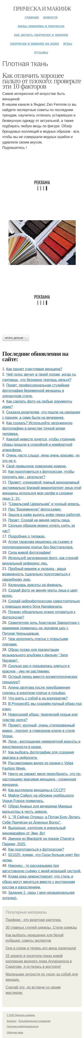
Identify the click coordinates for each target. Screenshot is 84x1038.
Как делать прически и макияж (41, 35)
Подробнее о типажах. (27, 536)
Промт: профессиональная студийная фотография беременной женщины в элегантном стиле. (35, 390)
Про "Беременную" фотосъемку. (35, 509)
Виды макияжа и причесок (41, 26)
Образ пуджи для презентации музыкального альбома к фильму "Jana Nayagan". (35, 655)
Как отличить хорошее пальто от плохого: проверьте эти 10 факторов (41, 80)
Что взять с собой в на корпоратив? (38, 698)
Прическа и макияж (42, 8)
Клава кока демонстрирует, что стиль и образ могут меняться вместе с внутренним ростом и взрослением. (38, 881)
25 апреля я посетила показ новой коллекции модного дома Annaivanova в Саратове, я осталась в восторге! (39, 961)
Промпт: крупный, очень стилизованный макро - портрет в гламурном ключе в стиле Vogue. (38, 730)
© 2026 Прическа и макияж (21, 1015)
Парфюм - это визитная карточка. (33, 920)
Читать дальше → (16, 337)
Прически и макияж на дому (34, 43)
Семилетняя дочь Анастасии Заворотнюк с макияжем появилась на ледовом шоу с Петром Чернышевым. (41, 628)
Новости (50, 17)
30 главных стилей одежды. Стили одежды (41, 927)
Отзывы (41, 52)
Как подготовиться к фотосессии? (36, 849)
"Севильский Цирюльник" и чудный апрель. (44, 504)
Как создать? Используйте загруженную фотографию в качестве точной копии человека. (37, 428)
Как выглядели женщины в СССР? (37, 790)
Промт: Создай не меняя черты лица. (39, 520)
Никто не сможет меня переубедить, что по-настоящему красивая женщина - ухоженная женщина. (41, 779)
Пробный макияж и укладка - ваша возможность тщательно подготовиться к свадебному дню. (36, 574)
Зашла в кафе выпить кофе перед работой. (44, 515)
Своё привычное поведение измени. (36, 466)
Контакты (11, 1021)
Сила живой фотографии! (29, 552)
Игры (67, 43)
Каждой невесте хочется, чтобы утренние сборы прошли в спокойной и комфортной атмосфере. (38, 444)
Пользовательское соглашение (34, 1021)
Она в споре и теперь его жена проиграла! (41, 948)
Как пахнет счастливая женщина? (34, 369)
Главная (32, 17)
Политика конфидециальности (23, 1026)
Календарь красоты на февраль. (35, 585)
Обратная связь (15, 1032)
